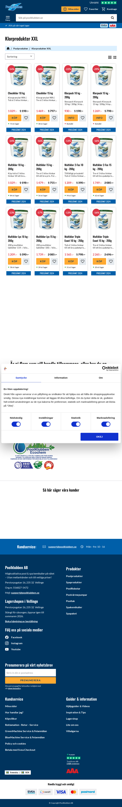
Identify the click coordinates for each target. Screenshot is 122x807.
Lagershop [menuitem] (72, 718)
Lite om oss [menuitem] (72, 724)
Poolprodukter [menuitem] (74, 576)
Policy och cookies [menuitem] (15, 743)
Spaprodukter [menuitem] (74, 582)
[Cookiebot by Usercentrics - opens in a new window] (104, 368)
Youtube (16, 649)
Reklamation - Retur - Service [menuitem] (21, 724)
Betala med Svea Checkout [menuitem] (20, 749)
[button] (7, 17)
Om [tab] (101, 377)
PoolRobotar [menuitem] (73, 588)
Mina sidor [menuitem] (11, 706)
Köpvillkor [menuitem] (11, 718)
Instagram (16, 643)
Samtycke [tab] (21, 377)
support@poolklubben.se (62, 546)
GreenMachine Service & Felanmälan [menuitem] (26, 731)
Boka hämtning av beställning (21, 621)
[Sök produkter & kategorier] (66, 17)
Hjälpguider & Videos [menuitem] (78, 706)
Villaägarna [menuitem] (72, 731)
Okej (99, 436)
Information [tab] (61, 377)
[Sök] (112, 17)
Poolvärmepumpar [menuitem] (76, 594)
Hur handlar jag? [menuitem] (14, 712)
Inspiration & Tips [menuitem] (76, 712)
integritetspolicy (14, 688)
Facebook (16, 637)
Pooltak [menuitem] (70, 600)
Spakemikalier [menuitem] (74, 607)
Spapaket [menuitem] (71, 613)
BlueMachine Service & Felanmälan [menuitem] (25, 737)
